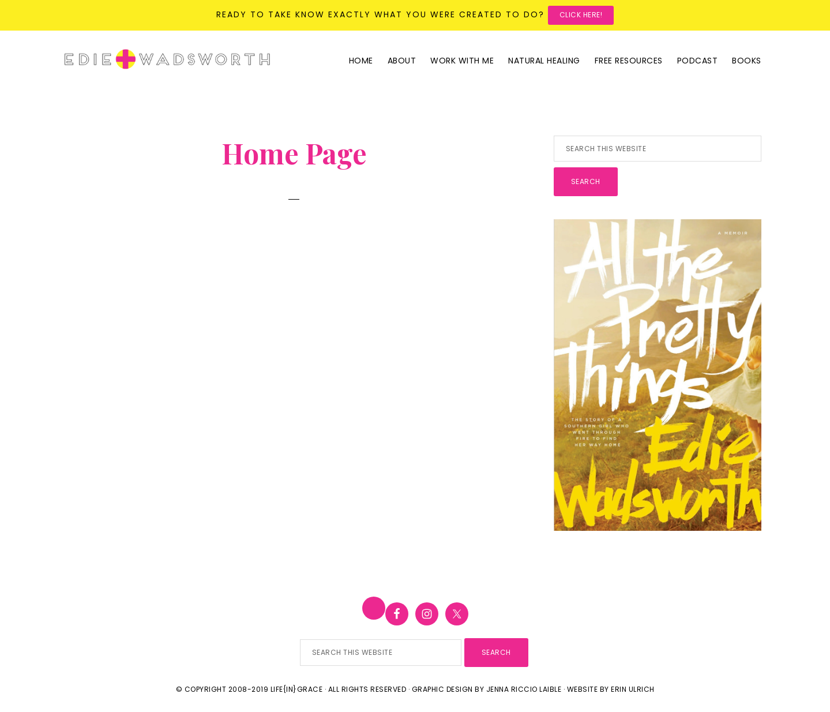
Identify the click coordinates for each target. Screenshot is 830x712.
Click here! (581, 15)
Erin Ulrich (633, 689)
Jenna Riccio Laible (524, 689)
